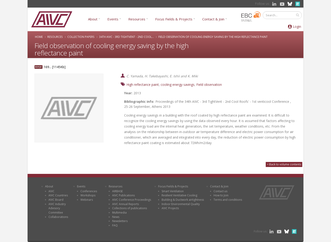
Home (39, 37)
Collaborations (58, 217)
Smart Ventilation (173, 191)
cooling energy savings (177, 84)
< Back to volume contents (284, 164)
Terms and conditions (228, 200)
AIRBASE (117, 191)
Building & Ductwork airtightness (183, 200)
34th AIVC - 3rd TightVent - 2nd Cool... (126, 37)
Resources (136, 19)
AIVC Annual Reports (125, 204)
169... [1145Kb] (55, 67)
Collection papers (80, 37)
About (92, 19)
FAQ (115, 225)
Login (297, 26)
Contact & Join (213, 19)
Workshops (87, 195)
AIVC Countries (58, 195)
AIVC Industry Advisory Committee (57, 208)
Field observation (209, 84)
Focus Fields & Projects (173, 19)
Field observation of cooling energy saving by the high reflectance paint (213, 37)
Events (112, 19)
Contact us (220, 191)
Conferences (88, 191)
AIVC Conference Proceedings (131, 200)
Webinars (86, 200)
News (115, 217)
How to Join (221, 195)
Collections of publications (129, 208)
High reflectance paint (142, 84)
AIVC (51, 191)
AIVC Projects (170, 208)
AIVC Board (56, 200)
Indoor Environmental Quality (181, 204)
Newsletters (120, 221)
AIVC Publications (123, 195)
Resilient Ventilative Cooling (179, 195)
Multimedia (119, 212)
